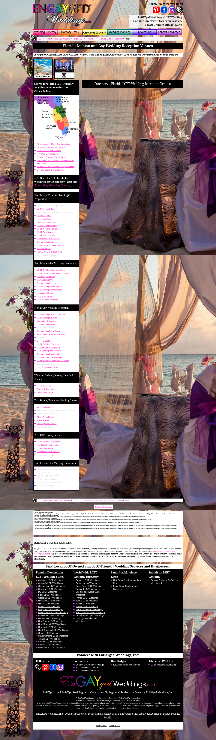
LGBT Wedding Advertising (163, 665)
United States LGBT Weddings (90, 615)
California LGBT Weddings (50, 580)
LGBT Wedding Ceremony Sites (51, 270)
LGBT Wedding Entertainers (49, 344)
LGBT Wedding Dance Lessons (50, 245)
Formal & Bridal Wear (46, 389)
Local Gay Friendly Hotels (48, 445)
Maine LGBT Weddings (49, 606)
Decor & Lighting (44, 341)
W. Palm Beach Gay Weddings (50, 170)
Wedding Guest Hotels (47, 424)
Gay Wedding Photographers (49, 286)
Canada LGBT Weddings (87, 580)
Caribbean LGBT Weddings (88, 583)
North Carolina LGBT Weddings (53, 630)
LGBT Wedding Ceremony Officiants (53, 273)
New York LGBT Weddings (50, 627)
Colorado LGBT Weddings (50, 583)
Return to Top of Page (103, 507)
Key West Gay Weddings (48, 154)
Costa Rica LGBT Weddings (89, 586)
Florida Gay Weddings (62, 39)
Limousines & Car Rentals (48, 239)
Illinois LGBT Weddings (49, 604)
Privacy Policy (101, 726)
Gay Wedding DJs (45, 280)
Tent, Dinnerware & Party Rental (51, 334)
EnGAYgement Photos (47, 222)
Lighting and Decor (45, 293)
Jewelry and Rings (45, 392)
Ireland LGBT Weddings (87, 601)
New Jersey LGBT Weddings (51, 621)
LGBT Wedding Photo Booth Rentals (53, 361)
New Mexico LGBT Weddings (52, 624)
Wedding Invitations (45, 407)
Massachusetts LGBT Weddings (53, 612)
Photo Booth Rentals (46, 417)
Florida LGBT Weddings (49, 595)
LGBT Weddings (44, 39)
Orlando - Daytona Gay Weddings (51, 157)
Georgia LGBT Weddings (50, 598)
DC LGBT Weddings (47, 592)
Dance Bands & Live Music (48, 347)
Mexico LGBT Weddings (87, 606)
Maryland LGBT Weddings (50, 609)
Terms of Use (114, 726)
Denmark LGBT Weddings (88, 589)
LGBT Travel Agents (45, 232)
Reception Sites (44, 219)
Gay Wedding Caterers (47, 318)
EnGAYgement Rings (46, 209)
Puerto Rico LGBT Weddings (89, 609)
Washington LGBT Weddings (51, 647)
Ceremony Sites (44, 215)
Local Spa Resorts (45, 448)
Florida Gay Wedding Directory (52, 185)
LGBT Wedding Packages (48, 229)
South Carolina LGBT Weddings (53, 636)
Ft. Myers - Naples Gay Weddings (51, 147)
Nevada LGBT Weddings (49, 618)
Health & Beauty (44, 248)
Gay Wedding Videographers (49, 290)
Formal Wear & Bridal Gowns (49, 252)
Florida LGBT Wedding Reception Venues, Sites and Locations (98, 39)
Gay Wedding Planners (47, 225)
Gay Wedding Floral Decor (48, 331)
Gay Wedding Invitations (47, 242)
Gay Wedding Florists (46, 283)
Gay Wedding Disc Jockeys (49, 351)
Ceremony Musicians (46, 276)
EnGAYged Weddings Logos (126, 665)
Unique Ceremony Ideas (47, 300)
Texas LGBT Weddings (49, 639)
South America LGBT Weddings (90, 612)
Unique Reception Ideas (47, 367)
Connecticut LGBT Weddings (51, 586)
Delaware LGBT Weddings (50, 589)
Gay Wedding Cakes (46, 324)
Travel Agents (43, 420)
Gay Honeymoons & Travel (48, 442)
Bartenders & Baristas (46, 321)
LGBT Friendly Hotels (46, 235)
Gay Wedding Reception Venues (51, 314)
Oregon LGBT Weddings (49, 633)
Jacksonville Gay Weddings (49, 150)
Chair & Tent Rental (45, 296)
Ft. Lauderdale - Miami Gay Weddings (53, 144)
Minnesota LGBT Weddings (51, 615)
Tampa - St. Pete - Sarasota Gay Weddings (55, 166)
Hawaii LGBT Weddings (49, 601)
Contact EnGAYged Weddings (90, 665)
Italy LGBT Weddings (86, 604)
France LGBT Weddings (87, 598)
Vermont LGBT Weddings (50, 642)
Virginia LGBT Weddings (49, 644)
